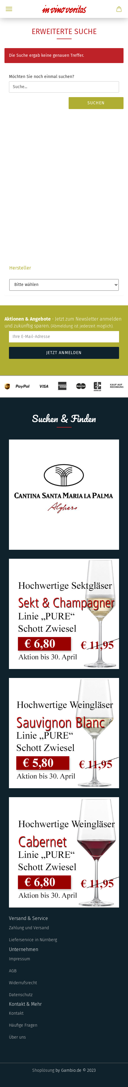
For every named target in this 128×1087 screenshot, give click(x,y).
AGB (12, 970)
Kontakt (16, 1013)
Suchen (96, 102)
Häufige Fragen (23, 1025)
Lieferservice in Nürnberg (33, 939)
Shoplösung (43, 1070)
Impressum (19, 959)
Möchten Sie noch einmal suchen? (41, 76)
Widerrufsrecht (23, 982)
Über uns (17, 1037)
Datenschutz (21, 994)
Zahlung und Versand (29, 927)
